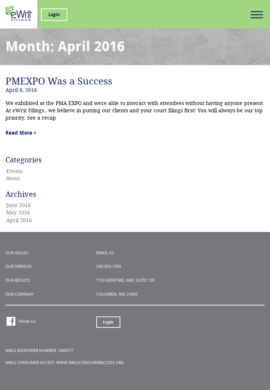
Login (54, 14)
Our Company (19, 294)
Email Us (105, 253)
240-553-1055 (108, 266)
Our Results (17, 280)
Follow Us (26, 321)
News (13, 179)
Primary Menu (257, 14)
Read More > (21, 133)
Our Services (18, 266)
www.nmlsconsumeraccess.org (90, 362)
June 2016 (18, 205)
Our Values (17, 253)
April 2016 (19, 220)
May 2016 (18, 213)
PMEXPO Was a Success (58, 81)
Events (14, 171)
